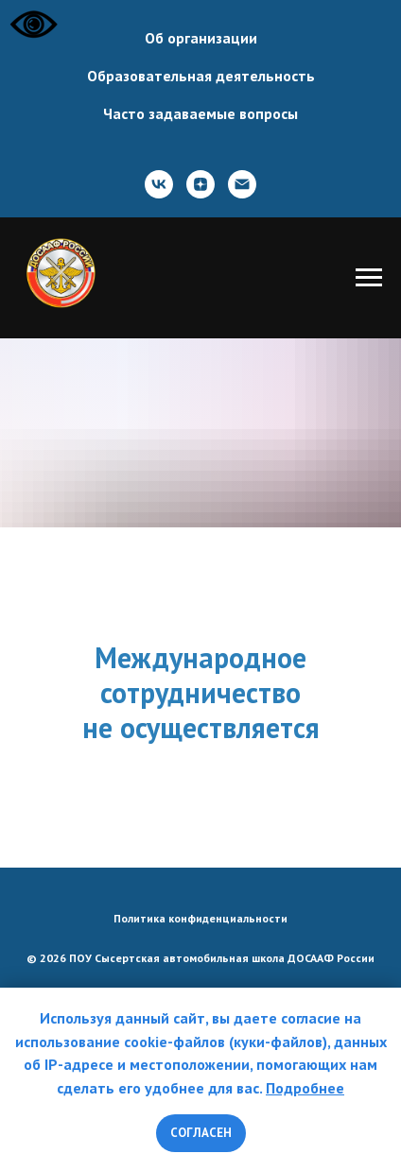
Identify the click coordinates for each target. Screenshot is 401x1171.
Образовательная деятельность (201, 75)
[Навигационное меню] (369, 277)
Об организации (201, 37)
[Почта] (242, 184)
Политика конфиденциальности (200, 918)
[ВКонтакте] (159, 184)
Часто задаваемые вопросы (200, 113)
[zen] (200, 184)
